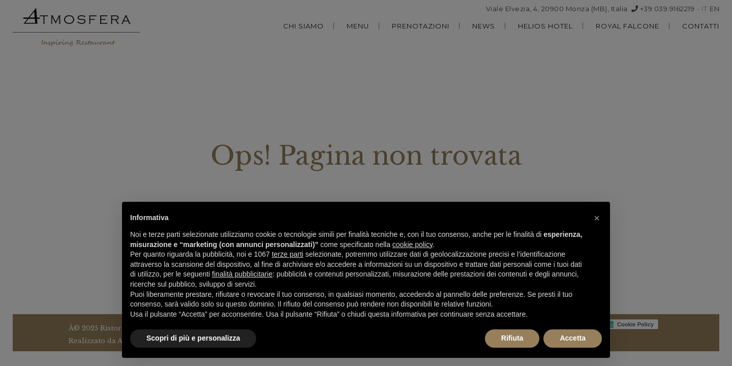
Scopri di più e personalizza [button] (193, 338)
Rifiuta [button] (512, 338)
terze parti (287, 254)
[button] (597, 218)
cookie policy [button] (412, 244)
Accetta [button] (573, 338)
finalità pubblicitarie (242, 274)
